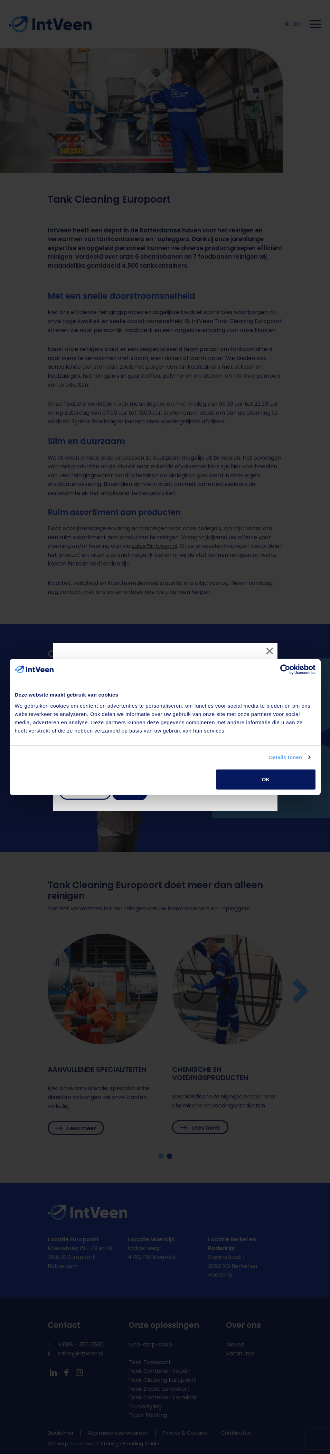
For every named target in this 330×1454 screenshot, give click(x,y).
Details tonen (285, 757)
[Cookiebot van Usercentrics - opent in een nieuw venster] (285, 669)
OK (266, 779)
